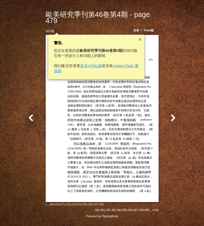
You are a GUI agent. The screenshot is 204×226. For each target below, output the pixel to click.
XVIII (160, 213)
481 (108, 213)
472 (63, 213)
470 (52, 213)
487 (141, 213)
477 (90, 213)
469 (46, 213)
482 (113, 213)
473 (68, 213)
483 (119, 213)
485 (130, 213)
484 (124, 213)
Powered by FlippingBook (102, 219)
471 (57, 213)
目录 (141, 24)
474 (74, 213)
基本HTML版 (85, 59)
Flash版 (154, 24)
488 (146, 213)
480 (102, 213)
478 (96, 213)
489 (152, 213)
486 (135, 213)
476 (85, 213)
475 (79, 213)
